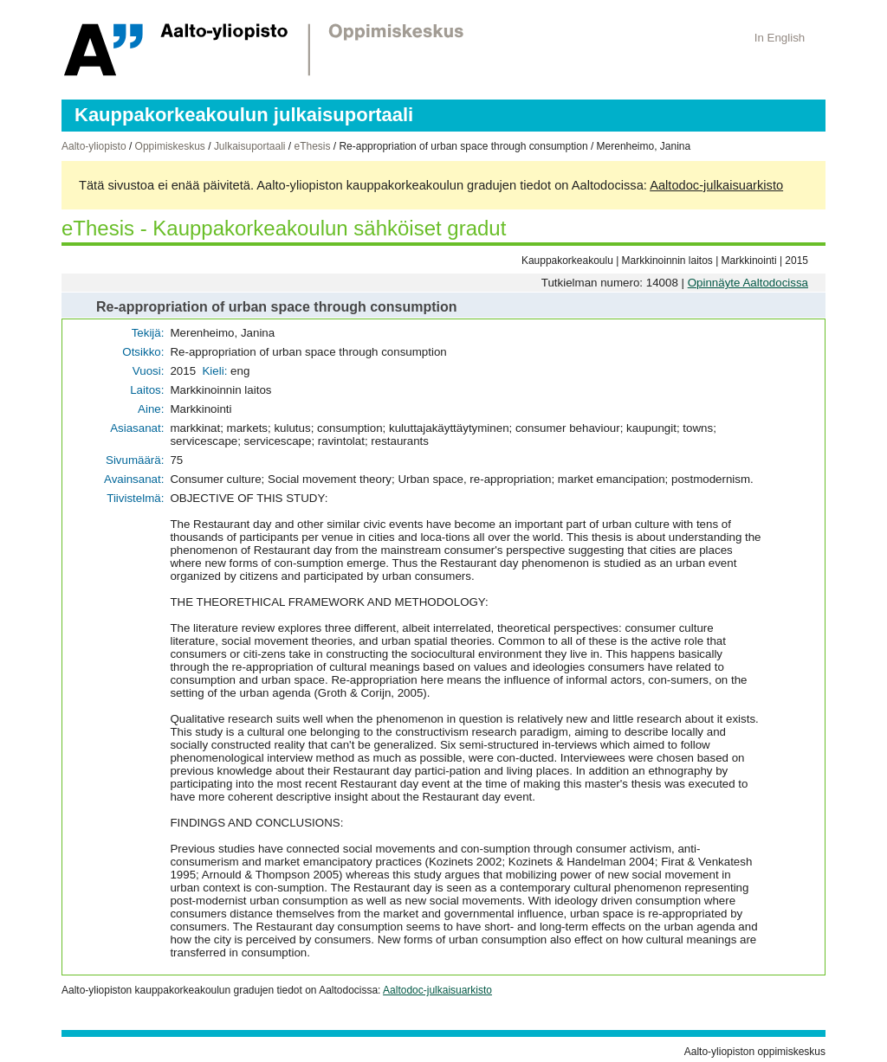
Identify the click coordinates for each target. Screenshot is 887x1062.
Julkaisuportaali (250, 146)
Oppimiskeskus (170, 146)
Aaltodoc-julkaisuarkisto (716, 185)
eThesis (312, 146)
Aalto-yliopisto (94, 146)
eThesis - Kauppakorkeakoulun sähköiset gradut (284, 228)
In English (780, 37)
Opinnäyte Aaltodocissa (748, 282)
